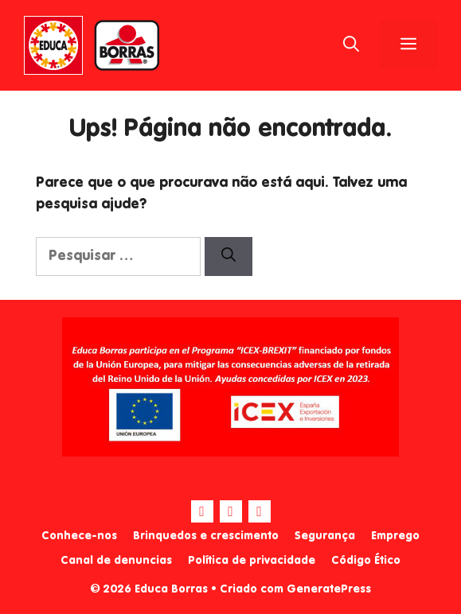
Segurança (325, 536)
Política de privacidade (251, 560)
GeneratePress (329, 589)
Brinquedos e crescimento (206, 536)
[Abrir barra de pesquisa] (351, 45)
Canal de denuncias (116, 560)
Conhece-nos (79, 536)
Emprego (395, 536)
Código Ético (365, 560)
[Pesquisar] (228, 256)
